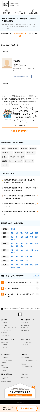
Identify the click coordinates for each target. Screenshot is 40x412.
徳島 (12, 261)
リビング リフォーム (26, 322)
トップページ (4, 357)
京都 (21, 250)
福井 (26, 243)
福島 (36, 233)
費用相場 (3, 362)
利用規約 (23, 364)
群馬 (21, 237)
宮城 (21, 233)
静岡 (17, 246)
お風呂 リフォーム (6, 322)
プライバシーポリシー (26, 366)
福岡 (12, 265)
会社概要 (3, 370)
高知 (26, 261)
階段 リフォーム (25, 330)
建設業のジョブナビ (6, 381)
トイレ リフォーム (6, 330)
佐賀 (17, 265)
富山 (17, 243)
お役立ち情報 (33, 12)
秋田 (26, 233)
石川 (21, 243)
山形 (31, 233)
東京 (36, 237)
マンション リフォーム (27, 342)
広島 (26, 257)
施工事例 (3, 365)
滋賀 (17, 250)
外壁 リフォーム (5, 342)
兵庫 (31, 250)
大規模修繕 (16, 308)
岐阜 (12, 246)
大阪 (26, 250)
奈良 (36, 250)
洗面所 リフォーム (6, 332)
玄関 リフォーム (5, 347)
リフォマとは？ (25, 357)
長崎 (21, 265)
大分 (31, 265)
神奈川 (13, 239)
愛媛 (21, 261)
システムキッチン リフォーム (8, 327)
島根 (17, 257)
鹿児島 (13, 267)
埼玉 (26, 237)
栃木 (17, 237)
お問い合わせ (24, 377)
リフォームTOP (7, 308)
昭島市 (27, 308)
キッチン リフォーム (6, 325)
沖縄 (18, 267)
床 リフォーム (24, 327)
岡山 (21, 257)
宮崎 (36, 265)
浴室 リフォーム (5, 335)
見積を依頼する (27, 408)
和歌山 (13, 253)
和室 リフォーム (25, 325)
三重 (12, 250)
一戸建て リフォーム (26, 344)
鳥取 (12, 257)
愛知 (21, 246)
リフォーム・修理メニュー (8, 360)
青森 (12, 233)
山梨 (31, 243)
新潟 (12, 243)
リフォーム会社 (20, 12)
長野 (36, 243)
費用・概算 (6, 12)
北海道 (13, 229)
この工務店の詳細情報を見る (19, 76)
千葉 (31, 237)
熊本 (26, 265)
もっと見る (36, 276)
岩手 (17, 233)
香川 (17, 261)
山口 (31, 257)
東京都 (22, 308)
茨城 (12, 237)
